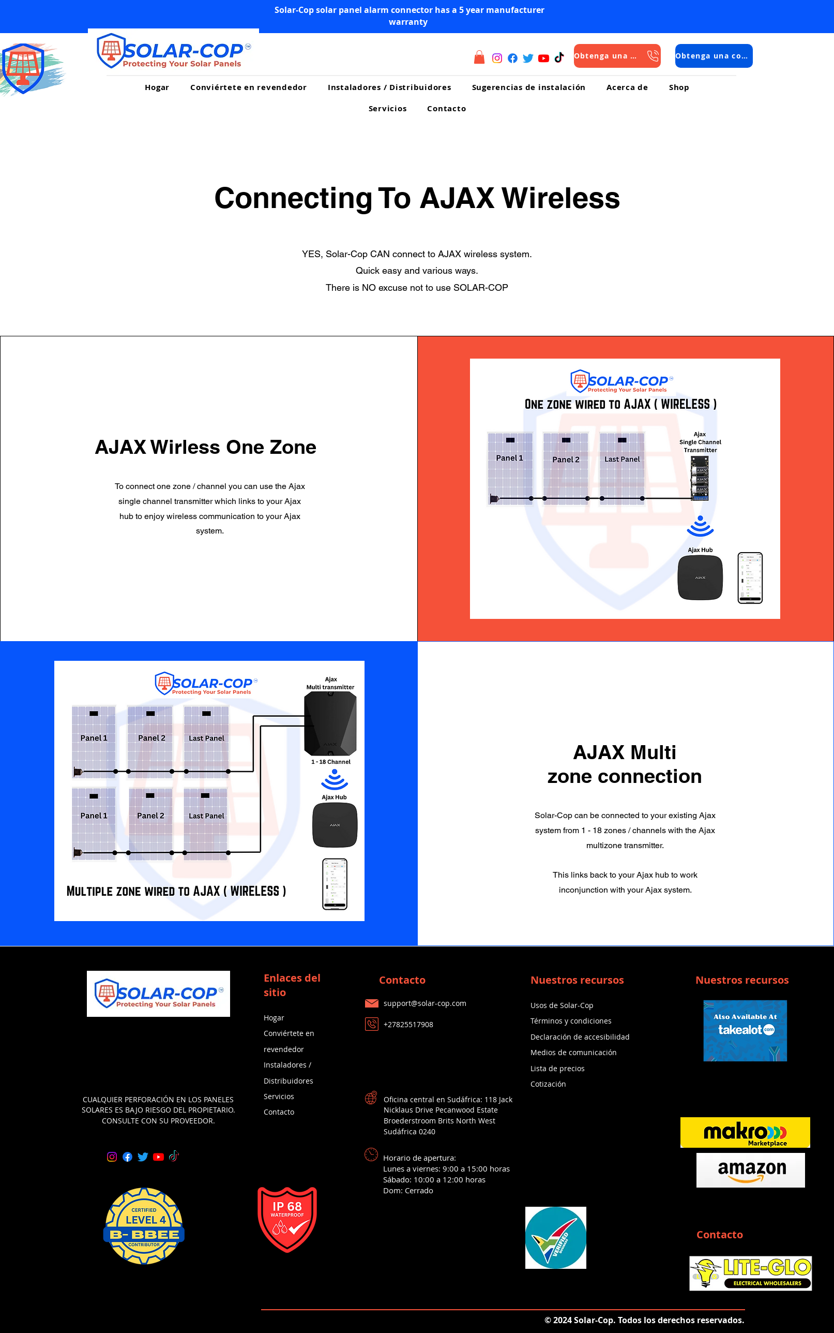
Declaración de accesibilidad (580, 1037)
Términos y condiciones (571, 1021)
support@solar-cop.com (425, 1003)
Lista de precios (557, 1068)
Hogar (274, 1018)
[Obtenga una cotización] (617, 56)
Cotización (548, 1084)
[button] (479, 57)
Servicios (279, 1096)
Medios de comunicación (573, 1052)
